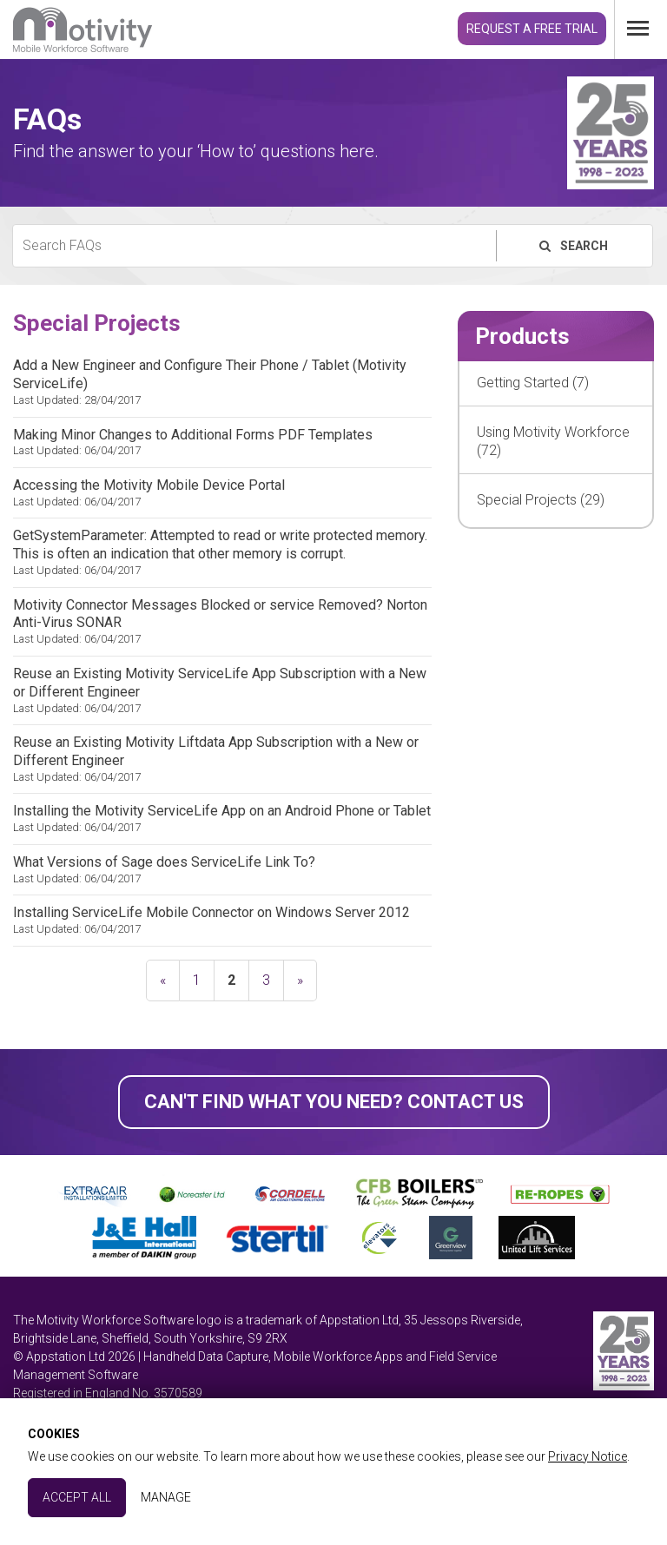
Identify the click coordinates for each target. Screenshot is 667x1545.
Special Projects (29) (540, 500)
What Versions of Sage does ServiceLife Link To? (222, 870)
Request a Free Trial (532, 29)
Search (573, 246)
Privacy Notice (587, 1456)
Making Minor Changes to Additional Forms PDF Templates (222, 442)
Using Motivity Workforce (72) (553, 441)
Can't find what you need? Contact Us (334, 1102)
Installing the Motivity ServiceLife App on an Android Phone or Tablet (222, 818)
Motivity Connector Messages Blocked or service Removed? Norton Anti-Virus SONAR (222, 622)
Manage (166, 1497)
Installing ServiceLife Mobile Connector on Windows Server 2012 (222, 920)
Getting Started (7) (533, 382)
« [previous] (163, 980)
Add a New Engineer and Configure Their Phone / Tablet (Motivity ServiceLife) (222, 382)
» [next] (300, 980)
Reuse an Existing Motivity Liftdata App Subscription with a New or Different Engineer (222, 759)
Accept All (77, 1497)
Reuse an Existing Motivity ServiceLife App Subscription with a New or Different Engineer (222, 690)
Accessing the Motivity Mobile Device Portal (222, 493)
